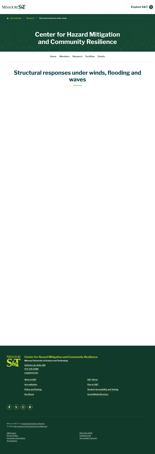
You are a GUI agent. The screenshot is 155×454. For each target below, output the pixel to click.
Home (53, 56)
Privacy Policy (12, 436)
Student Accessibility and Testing (102, 389)
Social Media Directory (97, 394)
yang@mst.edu (31, 372)
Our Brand (29, 394)
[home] (14, 7)
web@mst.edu (85, 436)
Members (64, 56)
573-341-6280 (31, 369)
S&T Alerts (92, 379)
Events (101, 56)
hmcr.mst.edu (15, 18)
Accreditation (30, 384)
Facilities (90, 56)
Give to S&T (92, 384)
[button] (151, 7)
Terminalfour (12, 441)
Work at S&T (30, 379)
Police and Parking (33, 389)
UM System (11, 433)
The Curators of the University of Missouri (30, 426)
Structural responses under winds (53, 18)
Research (30, 18)
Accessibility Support (88, 438)
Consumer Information (16, 438)
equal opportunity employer (33, 424)
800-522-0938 (85, 433)
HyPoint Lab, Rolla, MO (35, 365)
